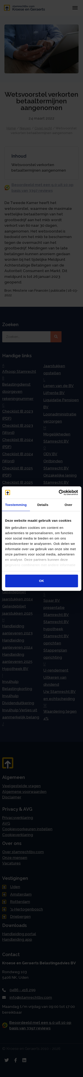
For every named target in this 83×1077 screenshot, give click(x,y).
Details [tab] (42, 505)
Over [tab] (68, 505)
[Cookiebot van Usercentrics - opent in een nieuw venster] (59, 492)
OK (41, 581)
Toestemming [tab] (16, 505)
